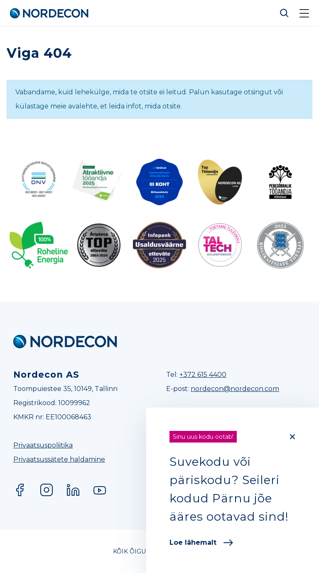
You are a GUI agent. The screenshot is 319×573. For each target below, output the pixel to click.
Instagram (46, 490)
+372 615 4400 (202, 375)
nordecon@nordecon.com (235, 389)
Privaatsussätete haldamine (59, 459)
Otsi (285, 13)
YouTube (99, 490)
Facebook (20, 490)
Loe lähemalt (201, 542)
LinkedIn (73, 490)
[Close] (292, 436)
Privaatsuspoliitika (43, 445)
